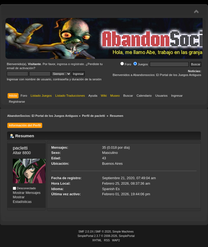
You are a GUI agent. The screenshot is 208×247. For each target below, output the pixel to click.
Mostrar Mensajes (27, 193)
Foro (125, 64)
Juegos (140, 64)
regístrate (77, 64)
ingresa (62, 64)
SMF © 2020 (103, 231)
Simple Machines (123, 231)
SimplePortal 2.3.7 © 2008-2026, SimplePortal (106, 235)
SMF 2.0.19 (85, 231)
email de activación (20, 68)
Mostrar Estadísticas (22, 199)
